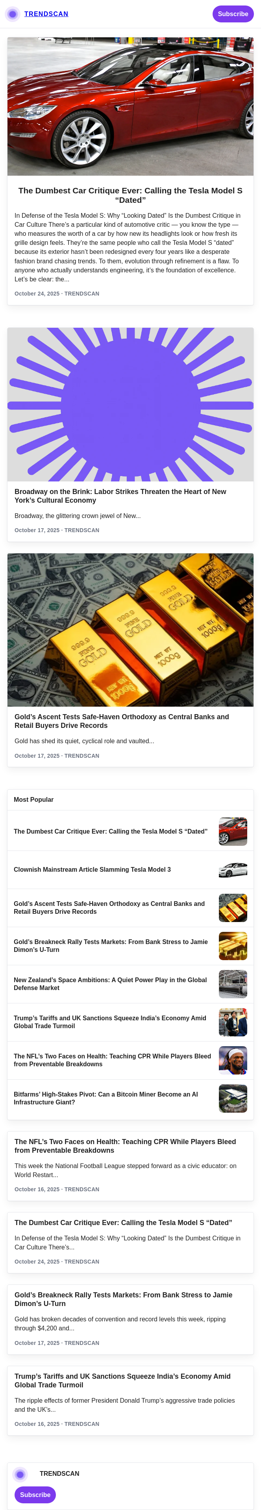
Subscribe (233, 14)
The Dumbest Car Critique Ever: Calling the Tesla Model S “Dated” (130, 195)
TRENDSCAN (46, 14)
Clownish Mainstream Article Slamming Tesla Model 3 (92, 869)
